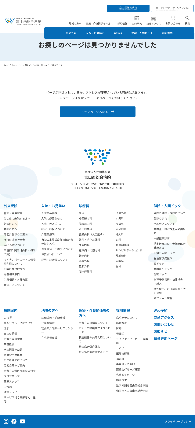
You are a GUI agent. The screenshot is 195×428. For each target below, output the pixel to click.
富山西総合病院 (97, 175)
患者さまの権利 (13, 339)
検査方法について (14, 285)
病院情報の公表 (13, 349)
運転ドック (160, 274)
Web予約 (138, 18)
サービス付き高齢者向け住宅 (20, 399)
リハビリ (121, 348)
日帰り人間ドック (164, 253)
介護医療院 (48, 234)
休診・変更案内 (13, 213)
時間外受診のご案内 (16, 234)
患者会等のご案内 (14, 365)
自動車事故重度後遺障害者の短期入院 (57, 241)
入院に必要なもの (52, 218)
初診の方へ (10, 224)
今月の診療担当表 (14, 240)
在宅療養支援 (49, 337)
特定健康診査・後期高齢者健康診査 (170, 245)
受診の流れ (160, 218)
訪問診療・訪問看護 (53, 317)
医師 (118, 328)
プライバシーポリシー (178, 421)
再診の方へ (10, 229)
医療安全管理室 (13, 355)
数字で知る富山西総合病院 (132, 385)
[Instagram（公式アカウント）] (6, 421)
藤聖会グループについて (18, 323)
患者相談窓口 (12, 274)
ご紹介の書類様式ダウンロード (95, 330)
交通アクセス (154, 18)
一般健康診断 (162, 238)
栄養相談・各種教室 (16, 279)
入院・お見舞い (94, 28)
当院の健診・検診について (170, 213)
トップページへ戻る (94, 111)
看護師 (120, 333)
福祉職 (120, 359)
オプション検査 (163, 298)
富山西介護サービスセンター (57, 330)
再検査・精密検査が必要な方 (170, 231)
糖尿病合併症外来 (89, 347)
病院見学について (126, 317)
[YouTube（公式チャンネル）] (23, 421)
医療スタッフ (12, 381)
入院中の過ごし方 (52, 224)
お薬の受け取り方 (14, 269)
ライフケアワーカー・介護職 (132, 341)
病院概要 (9, 344)
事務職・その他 (125, 364)
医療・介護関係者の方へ (100, 18)
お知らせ (160, 331)
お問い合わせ (174, 18)
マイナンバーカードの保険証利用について (20, 261)
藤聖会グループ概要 (128, 369)
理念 (6, 328)
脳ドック (159, 263)
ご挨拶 (8, 317)
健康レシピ (10, 392)
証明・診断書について (54, 259)
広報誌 (8, 387)
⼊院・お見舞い (53, 205)
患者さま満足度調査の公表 (20, 371)
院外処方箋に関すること (93, 352)
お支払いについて (52, 254)
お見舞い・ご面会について (57, 249)
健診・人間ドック (145, 28)
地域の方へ (76, 18)
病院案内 (172, 28)
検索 (188, 18)
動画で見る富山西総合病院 (132, 391)
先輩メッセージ (125, 375)
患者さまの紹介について (93, 323)
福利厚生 (121, 380)
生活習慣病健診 (163, 258)
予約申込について (164, 224)
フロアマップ (12, 376)
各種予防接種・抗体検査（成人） (168, 281)
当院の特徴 (10, 333)
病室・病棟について (53, 229)
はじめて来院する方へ (17, 218)
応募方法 (121, 323)
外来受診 (68, 28)
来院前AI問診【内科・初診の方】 (19, 252)
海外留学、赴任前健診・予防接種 (170, 291)
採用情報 (123, 18)
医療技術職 (122, 353)
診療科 (118, 28)
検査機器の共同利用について (95, 339)
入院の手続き (49, 213)
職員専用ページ (166, 338)
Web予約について (14, 245)
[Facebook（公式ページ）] (14, 421)
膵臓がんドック (163, 269)
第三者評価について (16, 360)
